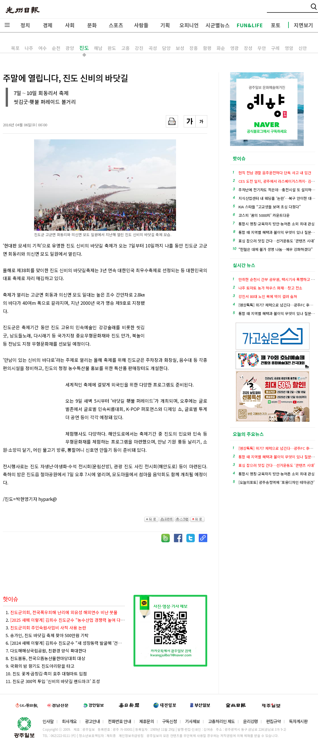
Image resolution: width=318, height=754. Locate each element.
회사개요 (69, 721)
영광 (234, 48)
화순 (221, 48)
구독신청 (169, 721)
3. (46, 628)
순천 (56, 48)
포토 (276, 25)
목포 (15, 48)
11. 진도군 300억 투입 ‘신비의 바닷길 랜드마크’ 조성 (53, 681)
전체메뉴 (7, 25)
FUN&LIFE (250, 25)
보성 (180, 48)
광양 (70, 48)
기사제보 (192, 721)
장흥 (193, 48)
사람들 (141, 25)
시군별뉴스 (218, 25)
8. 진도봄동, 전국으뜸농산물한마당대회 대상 (45, 658)
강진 (139, 48)
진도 (84, 47)
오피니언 (189, 25)
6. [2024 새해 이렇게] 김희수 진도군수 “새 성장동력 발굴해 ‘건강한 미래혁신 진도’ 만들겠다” (65, 643)
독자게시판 (298, 721)
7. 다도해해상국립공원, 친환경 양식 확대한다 (46, 651)
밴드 (271, 10)
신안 (302, 48)
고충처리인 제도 (221, 721)
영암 (289, 48)
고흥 (125, 48)
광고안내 (92, 721)
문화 (92, 25)
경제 (48, 25)
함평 (207, 48)
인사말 (48, 721)
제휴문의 (146, 721)
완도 (112, 48)
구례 (275, 48)
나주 (29, 48)
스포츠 (116, 25)
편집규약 (273, 721)
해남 (98, 48)
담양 (166, 48)
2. (65, 620)
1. (62, 612)
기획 (165, 25)
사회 (70, 25)
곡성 (152, 48)
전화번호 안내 (119, 721)
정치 (25, 25)
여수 (42, 48)
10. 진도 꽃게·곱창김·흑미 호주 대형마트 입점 (46, 674)
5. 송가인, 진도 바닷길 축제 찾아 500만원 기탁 (47, 635)
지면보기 (303, 25)
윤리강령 (250, 721)
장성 (248, 48)
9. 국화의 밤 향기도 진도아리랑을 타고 (40, 666)
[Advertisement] (178, 321)
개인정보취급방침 (131, 735)
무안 (262, 48)
